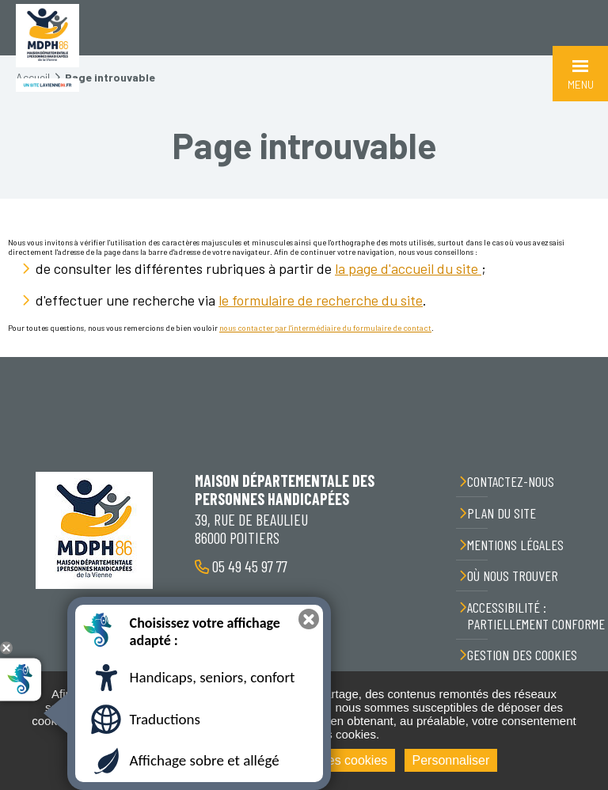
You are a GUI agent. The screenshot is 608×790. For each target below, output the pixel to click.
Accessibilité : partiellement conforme (536, 615)
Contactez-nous (510, 481)
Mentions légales (515, 544)
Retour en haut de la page (584, 357)
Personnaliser (451, 760)
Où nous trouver (512, 575)
